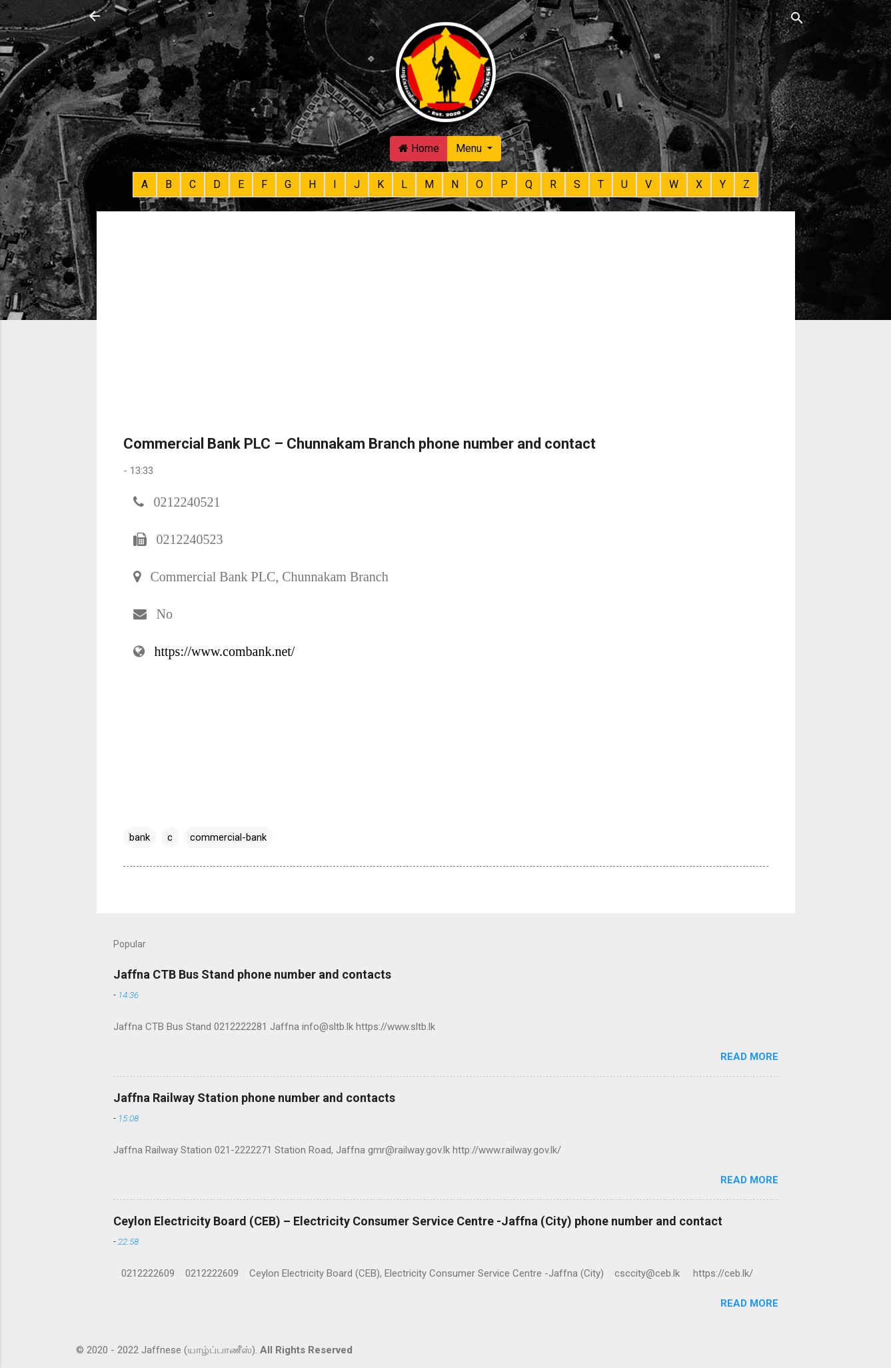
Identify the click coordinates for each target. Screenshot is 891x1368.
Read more (749, 1057)
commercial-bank (228, 837)
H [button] (312, 184)
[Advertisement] (445, 331)
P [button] (504, 184)
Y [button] (723, 184)
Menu (470, 148)
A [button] (144, 184)
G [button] (288, 184)
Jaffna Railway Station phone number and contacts (254, 1098)
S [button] (577, 184)
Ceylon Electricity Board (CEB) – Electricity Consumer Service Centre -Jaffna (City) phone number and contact (417, 1221)
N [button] (454, 184)
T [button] (601, 184)
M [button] (429, 184)
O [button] (479, 184)
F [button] (264, 184)
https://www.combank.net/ (225, 651)
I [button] (335, 184)
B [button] (168, 184)
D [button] (217, 184)
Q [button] (528, 184)
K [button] (380, 184)
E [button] (241, 184)
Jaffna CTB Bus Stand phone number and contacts (252, 974)
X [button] (699, 184)
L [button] (404, 184)
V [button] (648, 184)
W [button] (673, 184)
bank (139, 837)
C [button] (192, 184)
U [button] (624, 184)
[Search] (797, 17)
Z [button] (746, 184)
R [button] (553, 184)
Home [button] (419, 148)
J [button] (357, 184)
